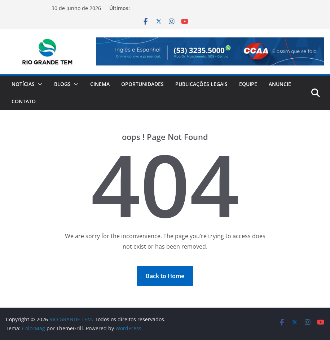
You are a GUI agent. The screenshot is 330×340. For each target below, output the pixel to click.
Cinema (100, 84)
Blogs (62, 84)
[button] (39, 84)
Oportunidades (142, 84)
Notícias (23, 84)
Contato (24, 101)
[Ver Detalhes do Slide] (210, 51)
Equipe (248, 84)
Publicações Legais (201, 84)
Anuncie (280, 84)
